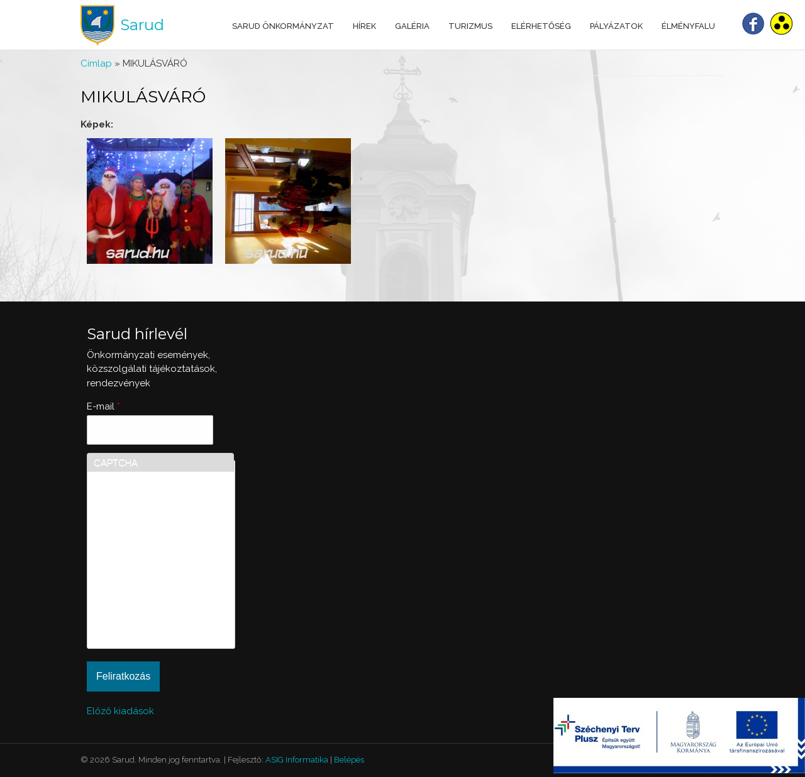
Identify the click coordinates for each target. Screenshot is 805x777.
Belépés (349, 759)
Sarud (142, 25)
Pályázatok (616, 26)
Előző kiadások (120, 711)
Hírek (364, 26)
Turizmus (470, 26)
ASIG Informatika (296, 759)
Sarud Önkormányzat (283, 26)
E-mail (103, 406)
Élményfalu (688, 26)
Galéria (412, 26)
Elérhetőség (541, 26)
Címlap (96, 63)
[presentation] (145, 597)
